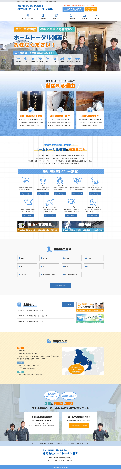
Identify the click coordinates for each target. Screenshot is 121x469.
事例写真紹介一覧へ (60, 287)
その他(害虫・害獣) (49, 276)
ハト (65, 267)
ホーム (30, 443)
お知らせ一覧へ (68, 306)
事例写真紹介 (56, 19)
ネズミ (66, 258)
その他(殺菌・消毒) (71, 276)
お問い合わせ (89, 443)
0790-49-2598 (74, 8)
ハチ (43, 267)
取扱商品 (84, 19)
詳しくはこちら (26, 194)
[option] (60, 46)
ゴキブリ (45, 258)
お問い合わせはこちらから (79, 426)
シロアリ (23, 258)
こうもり (23, 276)
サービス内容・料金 (27, 19)
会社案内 (43, 19)
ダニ (87, 267)
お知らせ (96, 19)
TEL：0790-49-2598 (54, 461)
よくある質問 (71, 19)
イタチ (88, 258)
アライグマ (24, 267)
